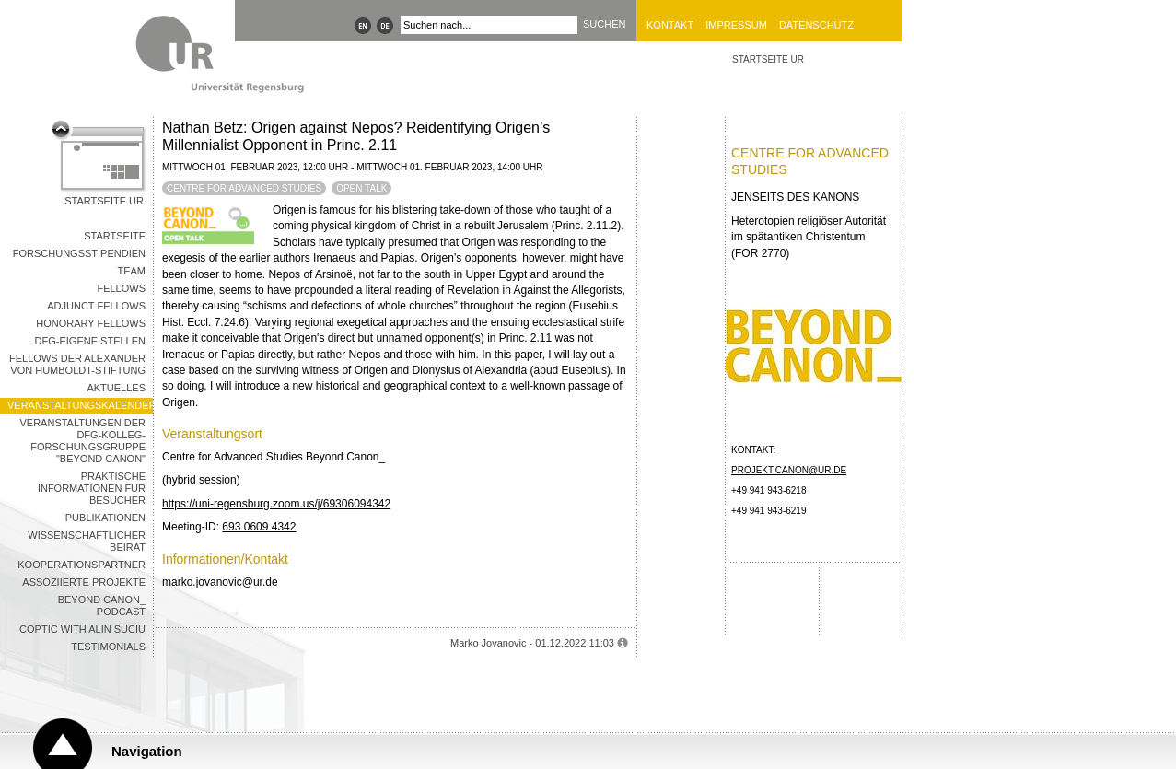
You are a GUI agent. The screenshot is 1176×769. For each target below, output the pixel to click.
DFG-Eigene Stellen (90, 340)
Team (131, 270)
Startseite (115, 235)
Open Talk (361, 188)
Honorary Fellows (91, 323)
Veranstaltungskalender (80, 405)
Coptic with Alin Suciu (82, 629)
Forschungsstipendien (79, 253)
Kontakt (669, 24)
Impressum (736, 24)
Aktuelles (116, 387)
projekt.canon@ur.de (788, 470)
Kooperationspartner (81, 564)
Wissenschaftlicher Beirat (87, 541)
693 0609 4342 (259, 526)
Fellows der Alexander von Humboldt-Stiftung (77, 364)
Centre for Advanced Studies (244, 188)
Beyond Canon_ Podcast (102, 605)
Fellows (121, 288)
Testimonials (108, 646)
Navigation (146, 751)
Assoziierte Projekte (84, 582)
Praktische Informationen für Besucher (92, 488)
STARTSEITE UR (768, 59)
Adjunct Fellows (96, 305)
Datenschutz (816, 24)
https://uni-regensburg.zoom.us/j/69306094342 (276, 503)
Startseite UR (104, 200)
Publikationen (105, 517)
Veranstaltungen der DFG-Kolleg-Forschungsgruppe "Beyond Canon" (82, 440)
